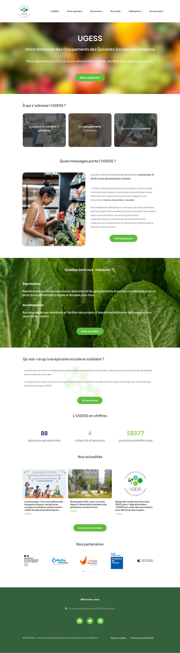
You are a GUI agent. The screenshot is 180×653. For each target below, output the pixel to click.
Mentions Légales (118, 638)
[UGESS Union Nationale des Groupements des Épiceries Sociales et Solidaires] (24, 11)
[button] (59, 11)
